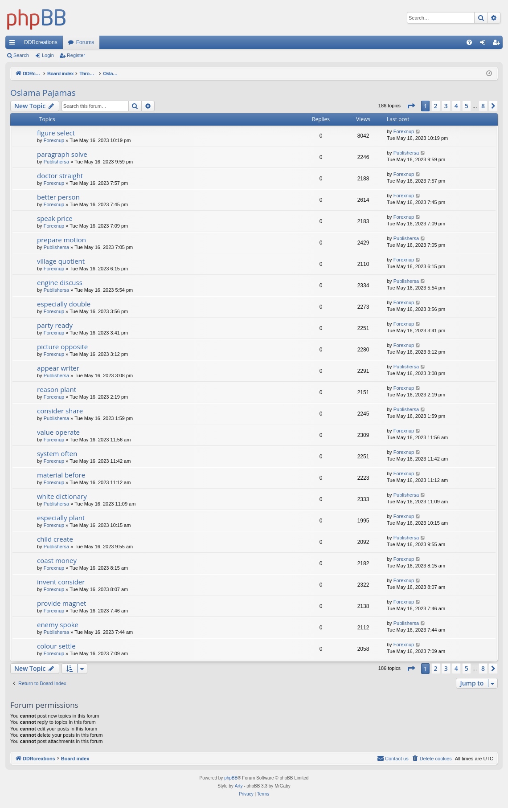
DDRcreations (40, 42)
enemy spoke (57, 624)
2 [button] (436, 106)
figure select (56, 132)
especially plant (61, 517)
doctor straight (60, 175)
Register (76, 55)
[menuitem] (469, 42)
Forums (85, 42)
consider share (60, 410)
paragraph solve (62, 154)
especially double (63, 303)
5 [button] (466, 106)
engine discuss (59, 282)
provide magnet (61, 603)
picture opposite (62, 346)
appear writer (58, 367)
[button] (411, 106)
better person (58, 196)
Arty (239, 786)
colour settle (56, 645)
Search (21, 55)
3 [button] (446, 106)
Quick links (14, 44)
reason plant (56, 389)
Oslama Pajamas (43, 92)
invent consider (61, 581)
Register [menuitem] (498, 44)
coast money (57, 560)
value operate (58, 432)
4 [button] (456, 106)
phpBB (231, 777)
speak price (55, 218)
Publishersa (56, 161)
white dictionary (62, 496)
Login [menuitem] (484, 44)
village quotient (61, 261)
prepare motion (61, 239)
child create (55, 539)
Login (48, 55)
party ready (55, 325)
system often (57, 453)
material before (61, 474)
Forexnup (54, 140)
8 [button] (483, 106)
